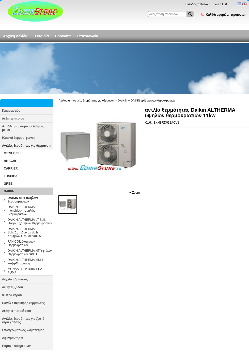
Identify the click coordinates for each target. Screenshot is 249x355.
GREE (8, 183)
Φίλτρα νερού (12, 295)
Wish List (220, 4)
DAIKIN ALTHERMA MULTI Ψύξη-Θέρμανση (26, 261)
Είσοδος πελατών (197, 4)
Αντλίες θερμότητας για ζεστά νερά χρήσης (23, 320)
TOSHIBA (11, 176)
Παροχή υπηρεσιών (16, 346)
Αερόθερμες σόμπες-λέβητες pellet (22, 128)
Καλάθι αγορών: (226, 14)
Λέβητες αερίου (13, 118)
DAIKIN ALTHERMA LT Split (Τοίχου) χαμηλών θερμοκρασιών (30, 221)
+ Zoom (134, 192)
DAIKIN (9, 191)
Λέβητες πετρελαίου (16, 311)
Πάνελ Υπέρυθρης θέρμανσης (23, 303)
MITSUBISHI (12, 153)
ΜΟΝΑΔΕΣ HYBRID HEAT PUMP (26, 270)
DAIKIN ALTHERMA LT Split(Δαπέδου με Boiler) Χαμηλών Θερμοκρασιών (24, 232)
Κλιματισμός (11, 110)
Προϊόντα (63, 36)
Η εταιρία (41, 36)
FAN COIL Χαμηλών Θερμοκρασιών (21, 243)
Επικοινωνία (87, 36)
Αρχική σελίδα (15, 36)
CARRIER (11, 168)
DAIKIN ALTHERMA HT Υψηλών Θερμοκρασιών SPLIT (30, 252)
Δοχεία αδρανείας (15, 279)
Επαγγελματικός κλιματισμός (23, 330)
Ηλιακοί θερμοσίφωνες (18, 138)
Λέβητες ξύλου (12, 287)
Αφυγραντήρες (12, 338)
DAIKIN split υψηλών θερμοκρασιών (23, 199)
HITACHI (10, 161)
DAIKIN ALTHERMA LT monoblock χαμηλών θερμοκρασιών (23, 210)
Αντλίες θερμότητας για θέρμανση (26, 145)
